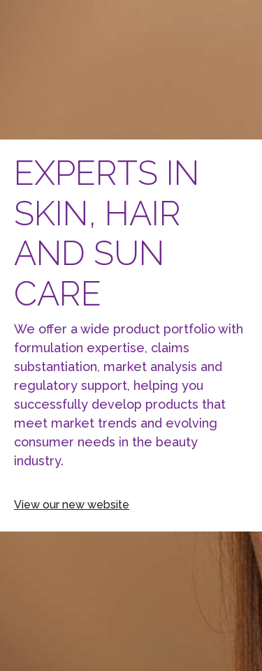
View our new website (71, 504)
